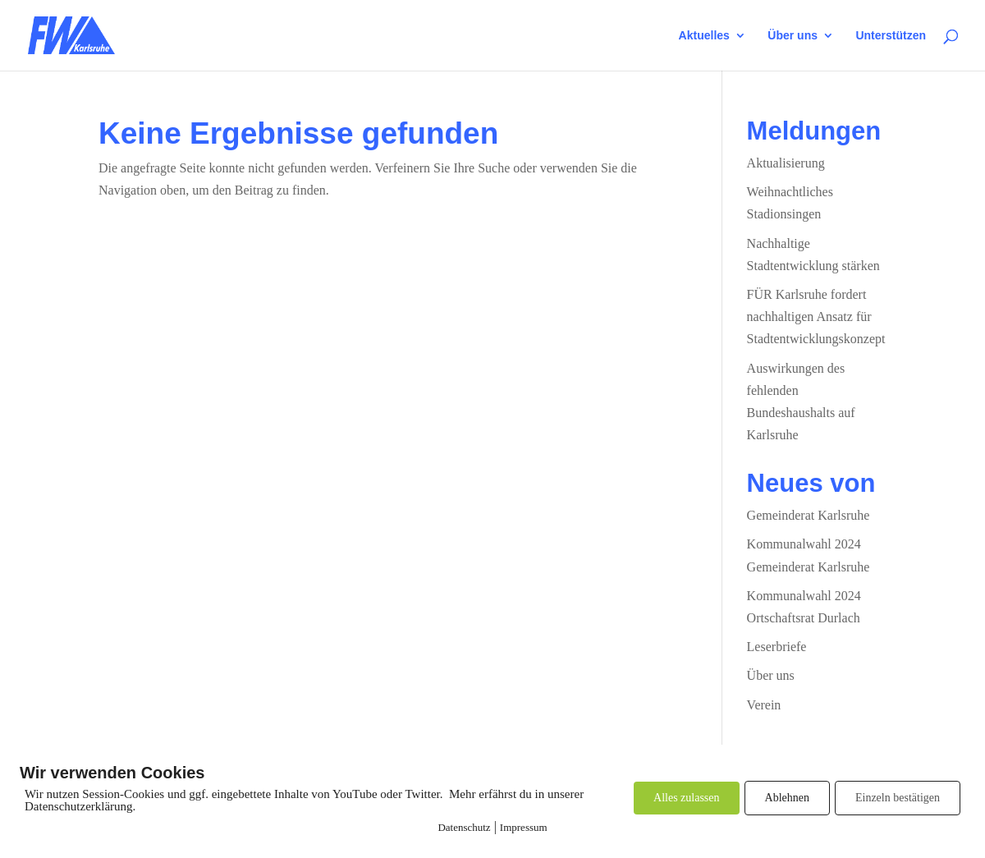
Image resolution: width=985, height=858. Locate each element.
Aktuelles (704, 36)
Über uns (792, 36)
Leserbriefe (777, 647)
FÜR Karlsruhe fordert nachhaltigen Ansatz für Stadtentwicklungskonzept (816, 316)
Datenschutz (464, 827)
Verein (764, 705)
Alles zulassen (686, 797)
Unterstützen (890, 36)
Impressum (523, 827)
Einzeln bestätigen (897, 797)
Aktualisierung (786, 163)
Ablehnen (787, 797)
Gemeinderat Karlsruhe (808, 515)
